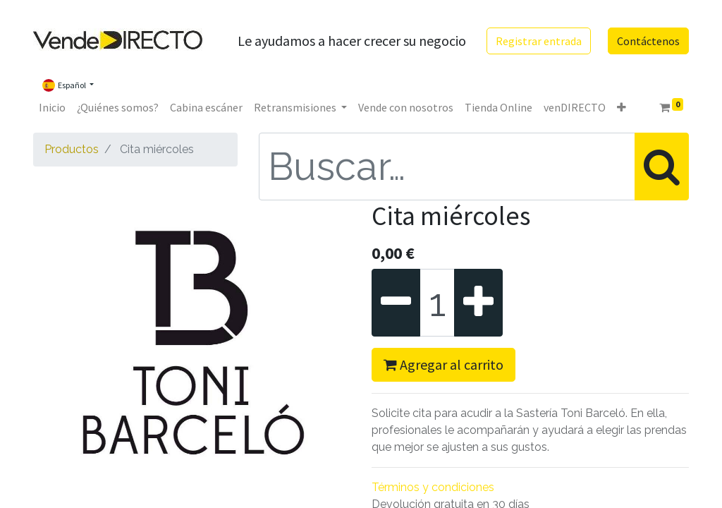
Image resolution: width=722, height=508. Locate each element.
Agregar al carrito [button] (443, 364)
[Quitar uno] (396, 303)
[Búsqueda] (662, 166)
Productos (71, 149)
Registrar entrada (539, 41)
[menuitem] (52, 107)
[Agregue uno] (478, 303)
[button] (621, 107)
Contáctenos (648, 41)
